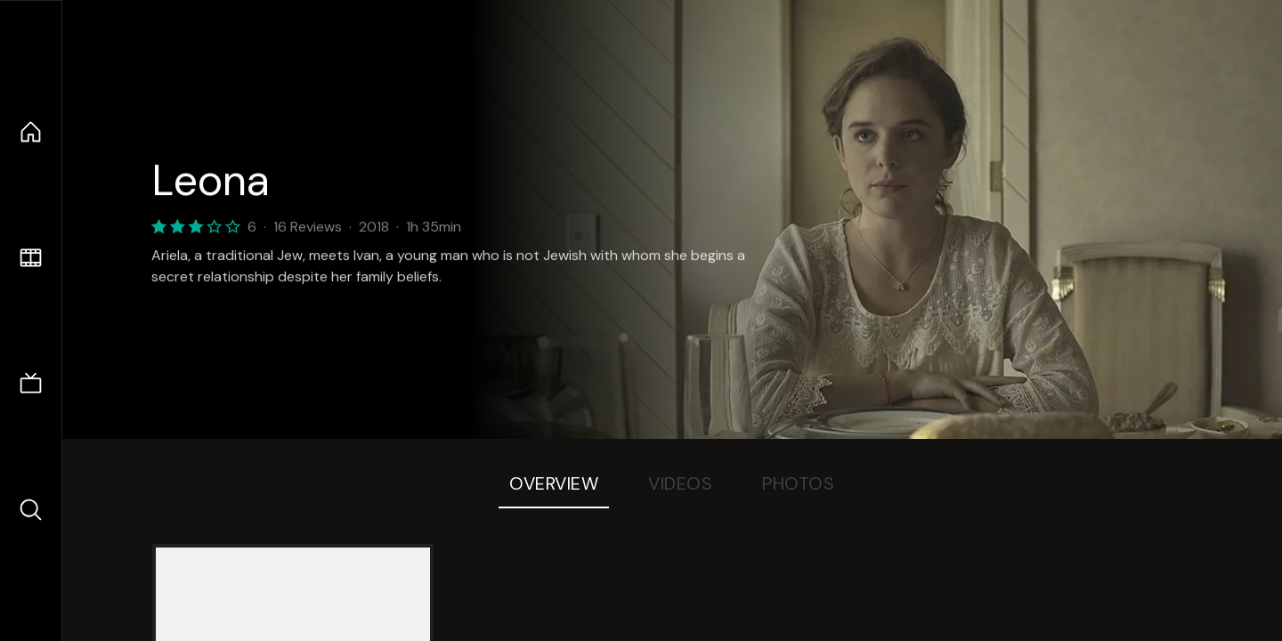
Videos (680, 483)
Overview (553, 483)
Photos (798, 483)
